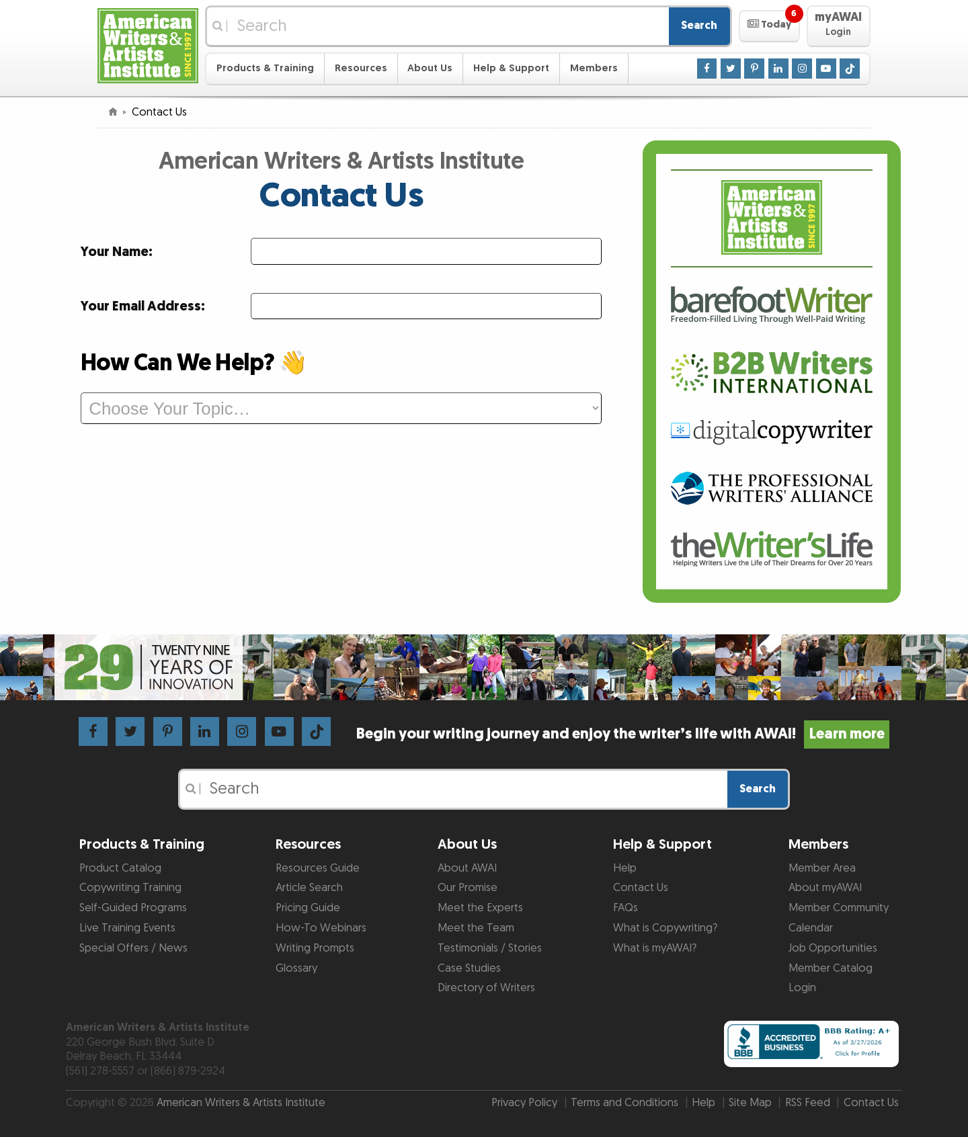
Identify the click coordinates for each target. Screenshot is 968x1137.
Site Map (750, 1102)
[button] (769, 26)
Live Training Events (127, 928)
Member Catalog (831, 968)
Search (699, 25)
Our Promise (467, 887)
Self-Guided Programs (133, 907)
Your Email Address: (143, 306)
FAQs (625, 907)
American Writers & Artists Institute (241, 1102)
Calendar (811, 928)
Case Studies (469, 968)
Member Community (839, 907)
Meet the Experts (480, 907)
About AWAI (467, 868)
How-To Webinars (321, 928)
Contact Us (640, 887)
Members (594, 68)
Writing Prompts (315, 948)
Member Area (822, 868)
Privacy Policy (524, 1102)
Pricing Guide (308, 907)
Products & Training (265, 68)
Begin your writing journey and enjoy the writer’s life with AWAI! (622, 734)
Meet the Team (476, 928)
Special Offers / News (133, 948)
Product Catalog (120, 868)
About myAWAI (825, 887)
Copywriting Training (130, 887)
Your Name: (117, 252)
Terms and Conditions (624, 1102)
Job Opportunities (833, 948)
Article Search (309, 887)
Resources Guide (318, 868)
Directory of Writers (486, 987)
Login (802, 987)
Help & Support (511, 68)
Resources (361, 68)
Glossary (296, 968)
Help (625, 868)
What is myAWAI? (654, 948)
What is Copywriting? (665, 928)
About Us (429, 68)
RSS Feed (807, 1102)
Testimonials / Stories (490, 948)
